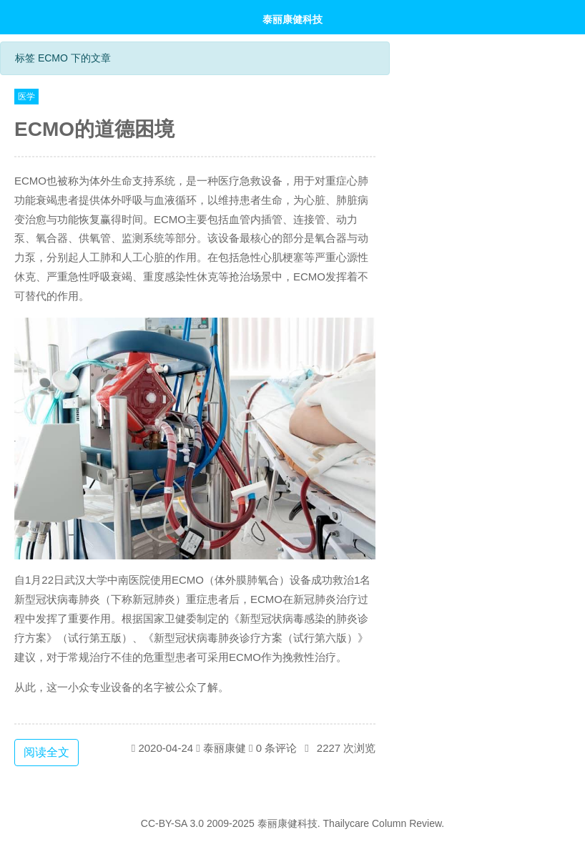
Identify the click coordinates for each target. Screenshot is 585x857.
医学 (26, 97)
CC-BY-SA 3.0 (172, 823)
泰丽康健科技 (292, 19)
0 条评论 (277, 748)
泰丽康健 (224, 748)
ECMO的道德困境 (94, 129)
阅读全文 (46, 752)
